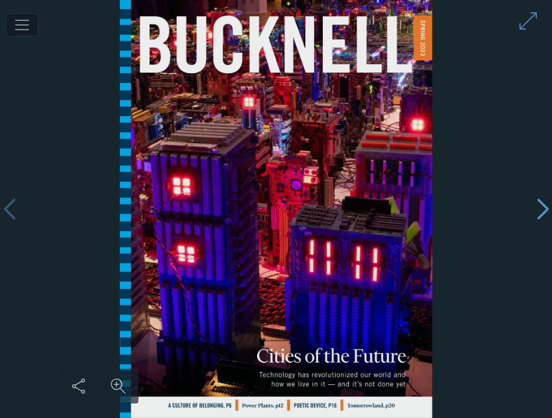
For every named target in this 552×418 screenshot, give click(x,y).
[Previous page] (9, 209)
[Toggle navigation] (22, 25)
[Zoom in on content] (118, 386)
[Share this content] (78, 386)
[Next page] (542, 209)
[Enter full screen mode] (528, 21)
